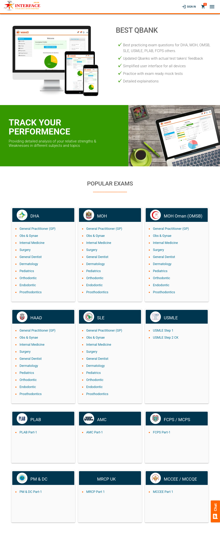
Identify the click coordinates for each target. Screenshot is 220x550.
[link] (189, 6)
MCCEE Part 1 (163, 492)
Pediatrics (27, 271)
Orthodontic (28, 278)
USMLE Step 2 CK (165, 337)
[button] (212, 6)
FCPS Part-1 (161, 432)
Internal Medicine (32, 243)
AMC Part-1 (94, 432)
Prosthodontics (31, 292)
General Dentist (31, 257)
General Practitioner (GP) (37, 229)
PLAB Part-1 (28, 432)
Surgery (25, 250)
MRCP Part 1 (95, 492)
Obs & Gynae (29, 236)
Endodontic (28, 285)
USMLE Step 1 (163, 330)
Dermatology (29, 264)
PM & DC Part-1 (31, 492)
